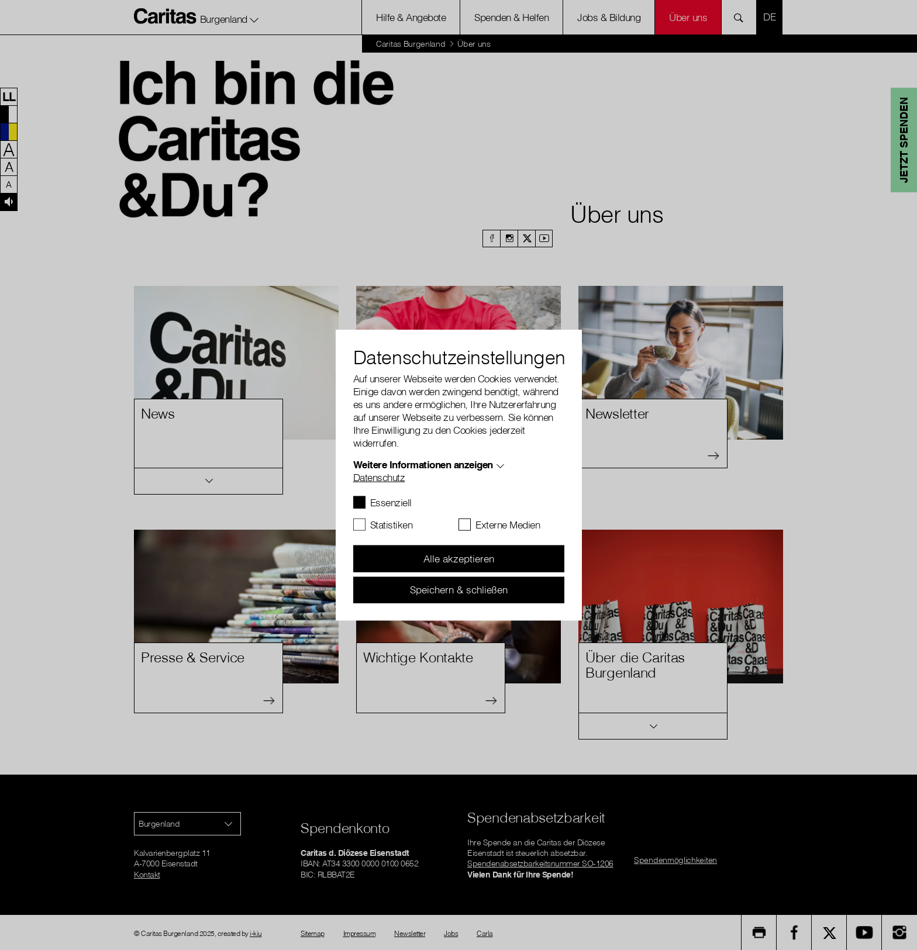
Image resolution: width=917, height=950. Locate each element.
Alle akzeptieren (458, 558)
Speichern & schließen (459, 589)
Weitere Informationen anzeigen (423, 464)
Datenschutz (379, 477)
